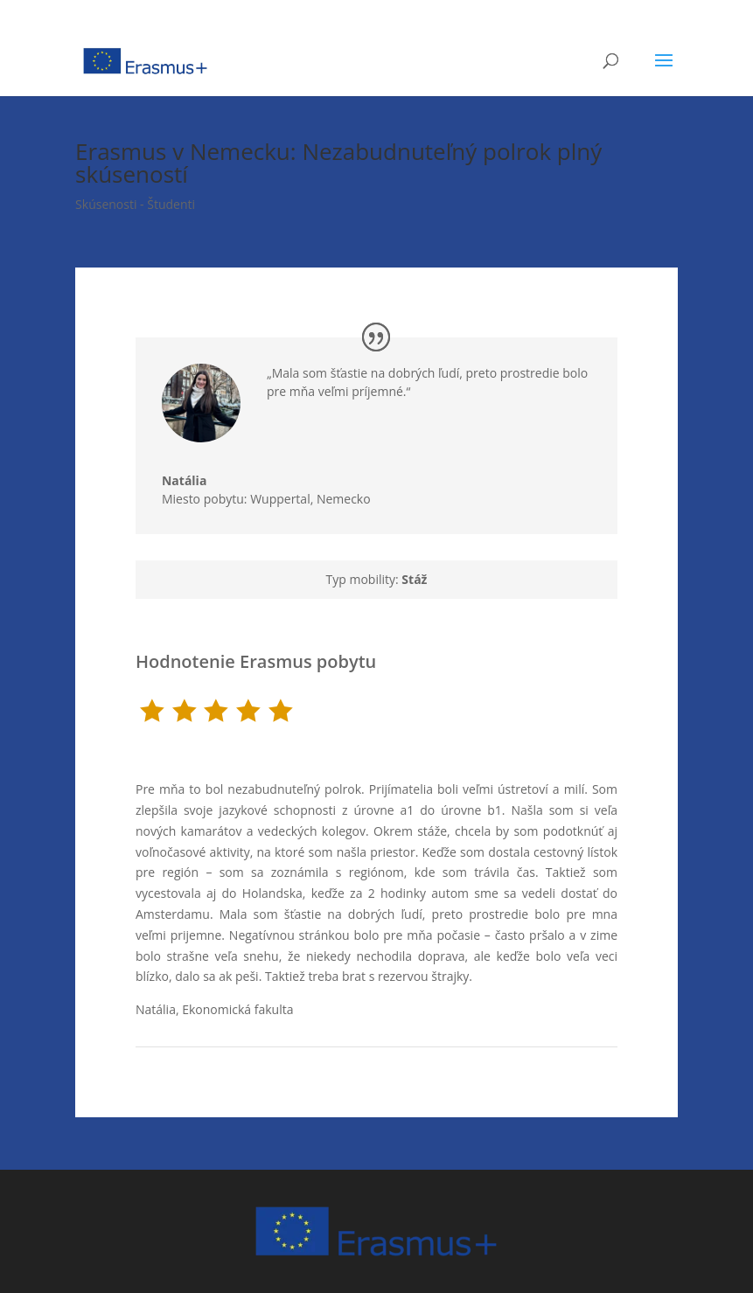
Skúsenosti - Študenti (135, 204)
